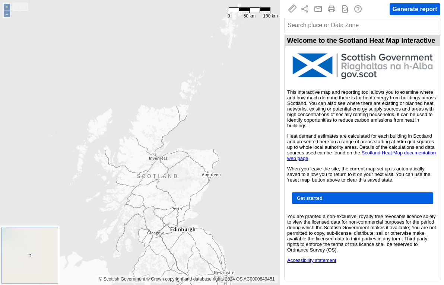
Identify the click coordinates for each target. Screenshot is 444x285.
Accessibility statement (311, 260)
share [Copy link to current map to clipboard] (304, 8)
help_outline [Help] (357, 8)
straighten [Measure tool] (292, 9)
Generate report (415, 9)
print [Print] (331, 8)
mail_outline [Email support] (318, 8)
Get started (310, 198)
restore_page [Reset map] (344, 8)
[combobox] (362, 25)
